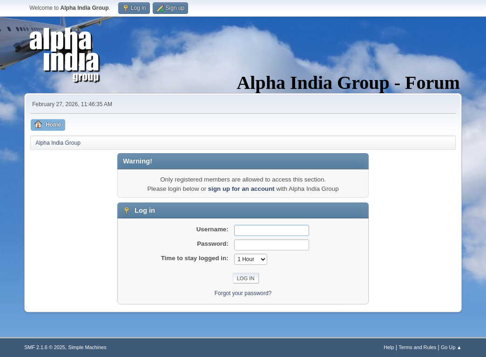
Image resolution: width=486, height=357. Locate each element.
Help (389, 347)
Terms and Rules (417, 347)
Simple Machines (87, 347)
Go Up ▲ (451, 347)
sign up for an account (241, 188)
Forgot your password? (243, 293)
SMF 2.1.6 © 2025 (44, 347)
